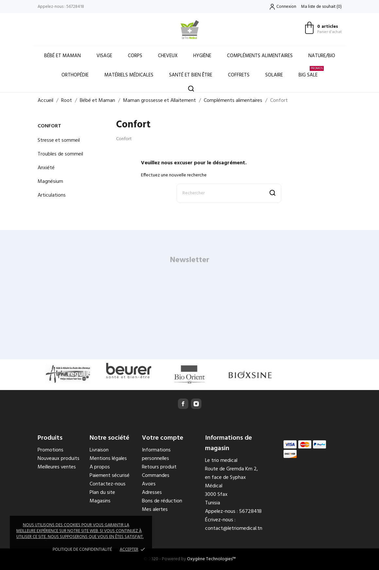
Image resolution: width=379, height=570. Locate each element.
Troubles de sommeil (60, 154)
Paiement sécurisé (109, 475)
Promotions (50, 450)
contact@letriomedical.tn (233, 528)
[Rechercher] (229, 193)
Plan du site (102, 492)
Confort (49, 126)
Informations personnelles (156, 454)
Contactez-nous (108, 484)
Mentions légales (108, 458)
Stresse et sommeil (59, 140)
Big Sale (311, 72)
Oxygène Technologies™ (211, 559)
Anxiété (46, 168)
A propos (100, 467)
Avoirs (149, 484)
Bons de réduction (162, 501)
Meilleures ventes (57, 467)
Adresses (152, 492)
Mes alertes (155, 509)
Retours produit (159, 467)
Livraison (99, 450)
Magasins (100, 501)
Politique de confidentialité (82, 549)
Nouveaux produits (58, 458)
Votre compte (162, 438)
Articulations (52, 195)
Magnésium (50, 181)
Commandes (155, 475)
